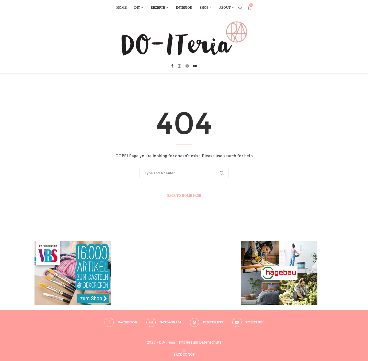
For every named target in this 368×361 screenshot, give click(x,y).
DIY (137, 8)
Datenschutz (210, 342)
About (225, 8)
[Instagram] (179, 66)
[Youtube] (195, 66)
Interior (184, 8)
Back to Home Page (184, 196)
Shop (204, 8)
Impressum (188, 342)
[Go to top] (184, 354)
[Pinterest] (187, 66)
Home (121, 8)
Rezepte (158, 8)
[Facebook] (172, 66)
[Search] (240, 7)
